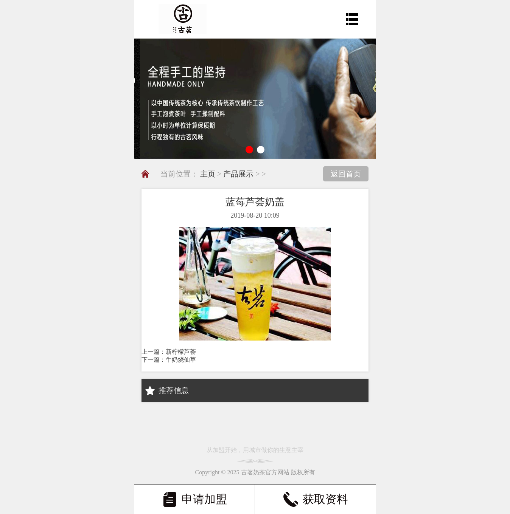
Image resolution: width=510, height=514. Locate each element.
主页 (207, 174)
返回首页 (346, 174)
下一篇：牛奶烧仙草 (168, 359)
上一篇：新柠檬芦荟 (168, 351)
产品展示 (238, 174)
